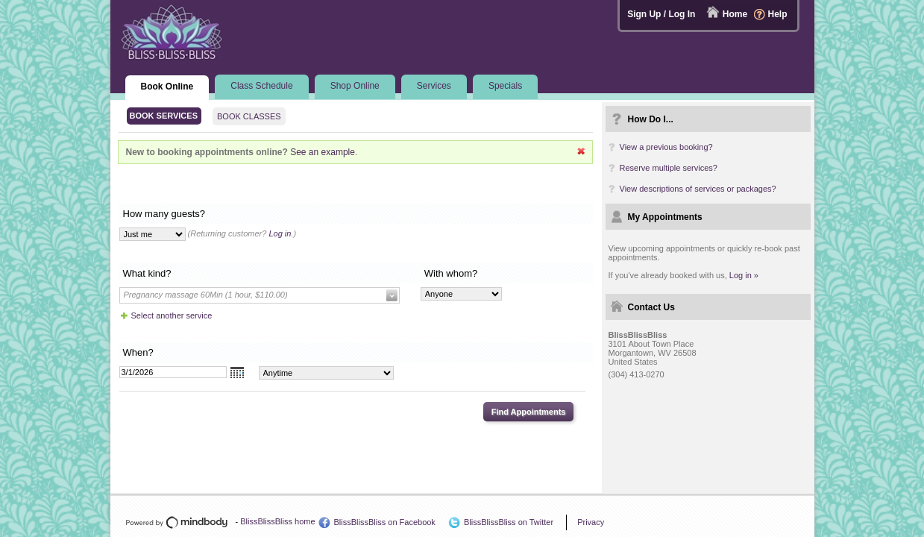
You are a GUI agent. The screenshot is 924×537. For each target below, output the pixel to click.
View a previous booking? (666, 146)
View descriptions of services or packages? (698, 188)
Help (777, 14)
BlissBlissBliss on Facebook (385, 522)
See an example (322, 152)
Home (735, 14)
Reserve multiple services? (668, 167)
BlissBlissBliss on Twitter (508, 522)
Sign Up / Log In (661, 14)
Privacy (590, 522)
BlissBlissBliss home (277, 521)
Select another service (172, 315)
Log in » (743, 275)
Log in (279, 233)
